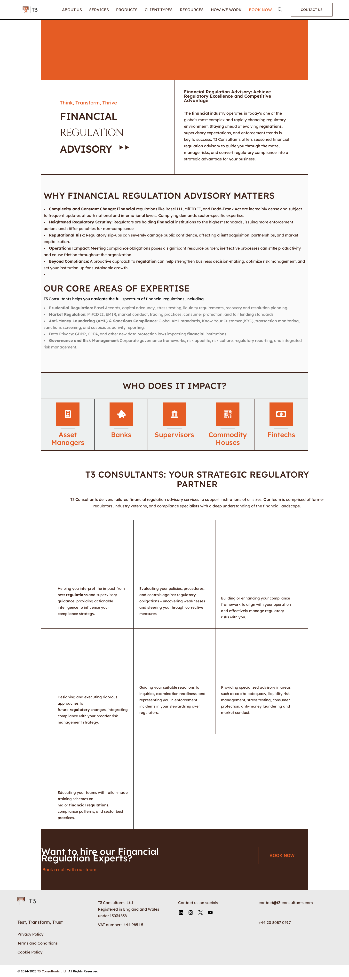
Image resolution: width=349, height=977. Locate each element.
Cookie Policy (29, 952)
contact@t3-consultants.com (286, 902)
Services (99, 9)
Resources (192, 9)
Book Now (260, 9)
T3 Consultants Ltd (52, 971)
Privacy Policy (30, 934)
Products (126, 9)
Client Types (159, 9)
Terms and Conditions (37, 943)
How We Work (226, 9)
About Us (72, 9)
